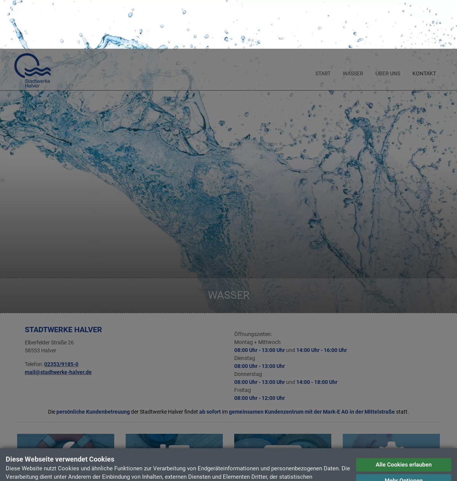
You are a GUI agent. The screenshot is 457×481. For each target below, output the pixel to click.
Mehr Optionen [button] (404, 431)
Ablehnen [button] (403, 447)
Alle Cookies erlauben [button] (403, 416)
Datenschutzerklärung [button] (404, 463)
